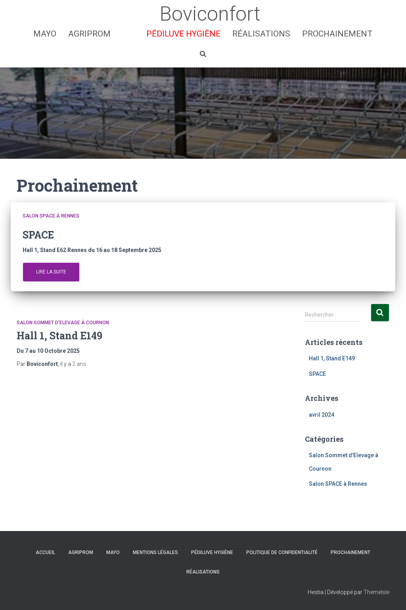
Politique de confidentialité (282, 552)
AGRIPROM (89, 33)
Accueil (45, 552)
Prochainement (337, 33)
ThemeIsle (376, 592)
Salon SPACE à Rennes (51, 216)
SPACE (317, 374)
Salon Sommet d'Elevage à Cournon (63, 322)
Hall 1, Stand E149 (59, 335)
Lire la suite (51, 272)
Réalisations (261, 33)
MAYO (44, 33)
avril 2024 (321, 415)
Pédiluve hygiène (183, 33)
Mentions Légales (155, 552)
